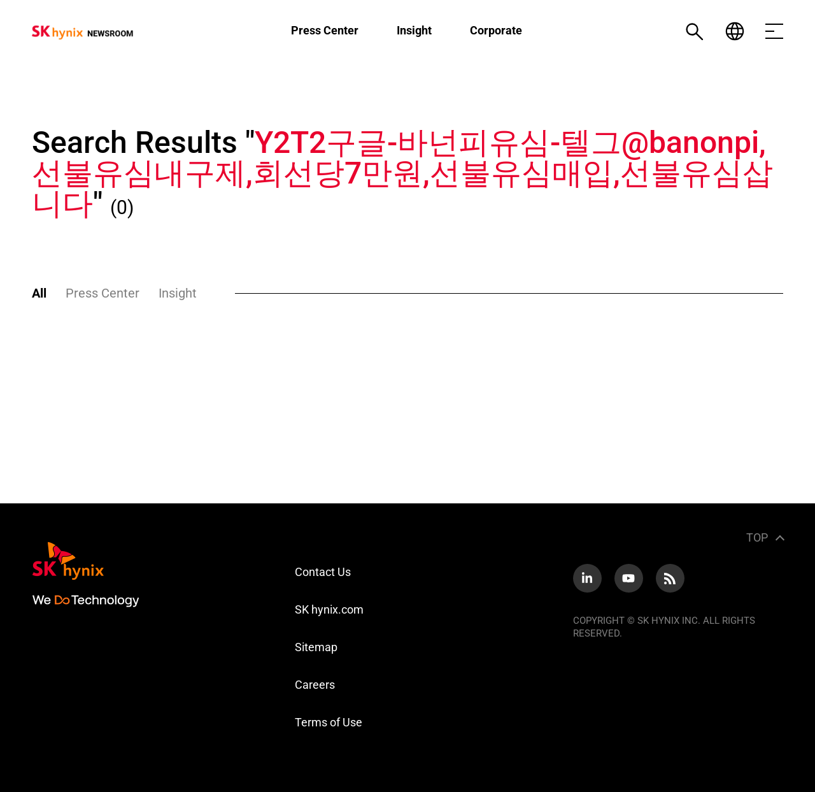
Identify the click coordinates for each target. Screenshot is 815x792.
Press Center (324, 30)
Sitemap (316, 647)
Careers (315, 684)
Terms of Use (328, 722)
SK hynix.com (329, 609)
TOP (757, 537)
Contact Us (323, 572)
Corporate (496, 30)
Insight (414, 30)
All (39, 293)
